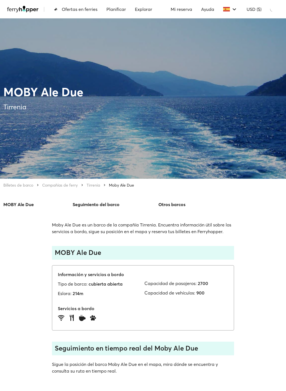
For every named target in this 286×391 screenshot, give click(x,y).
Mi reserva (181, 9)
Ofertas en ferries (75, 9)
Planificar (116, 9)
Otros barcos (171, 204)
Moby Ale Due (121, 185)
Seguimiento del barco (96, 204)
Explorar (143, 9)
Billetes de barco (18, 185)
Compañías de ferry (60, 185)
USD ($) (254, 9)
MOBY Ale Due (18, 204)
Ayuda (207, 9)
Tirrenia (93, 185)
